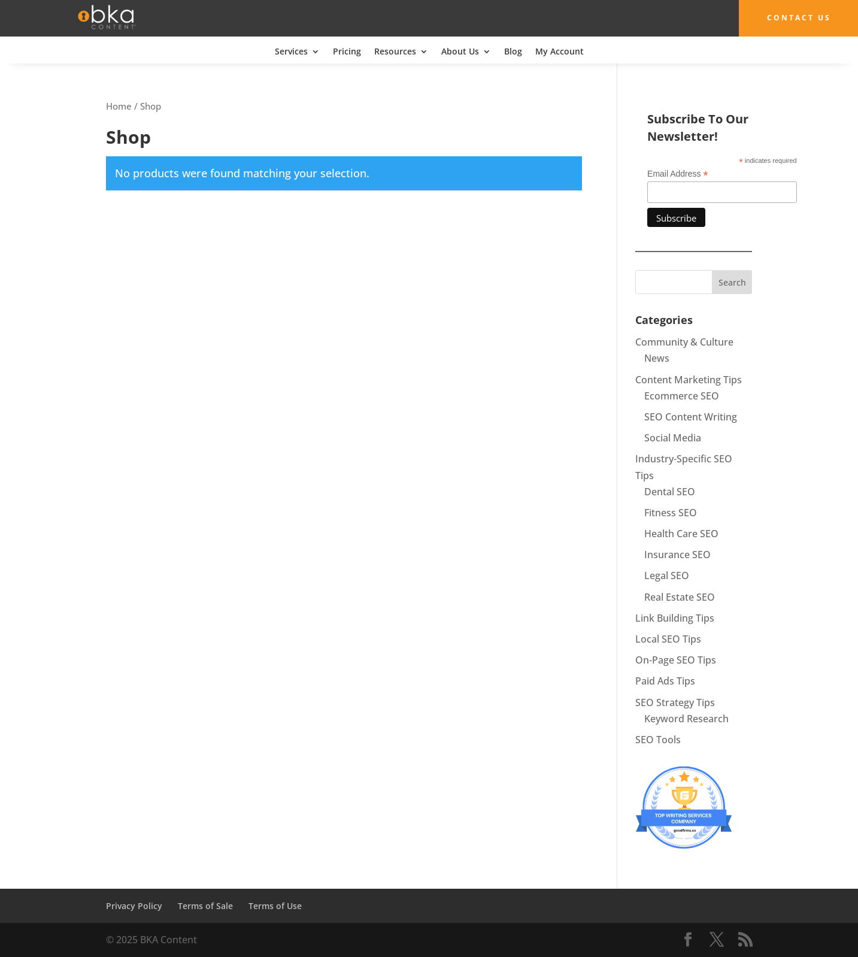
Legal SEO (666, 575)
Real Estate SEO (679, 596)
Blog (513, 51)
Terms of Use (275, 905)
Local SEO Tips (668, 639)
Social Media (672, 437)
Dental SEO (669, 491)
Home (119, 105)
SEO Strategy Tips (675, 701)
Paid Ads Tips (665, 681)
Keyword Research (686, 718)
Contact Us (796, 18)
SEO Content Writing (690, 416)
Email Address (677, 174)
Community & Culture (684, 342)
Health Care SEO (681, 533)
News (656, 358)
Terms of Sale (205, 905)
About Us (460, 51)
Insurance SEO (677, 554)
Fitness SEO (670, 512)
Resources (395, 51)
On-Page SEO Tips (675, 660)
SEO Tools (658, 739)
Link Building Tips (674, 618)
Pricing (347, 51)
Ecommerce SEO (681, 395)
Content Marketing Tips (688, 379)
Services (291, 51)
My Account (559, 51)
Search (732, 282)
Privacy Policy (134, 905)
